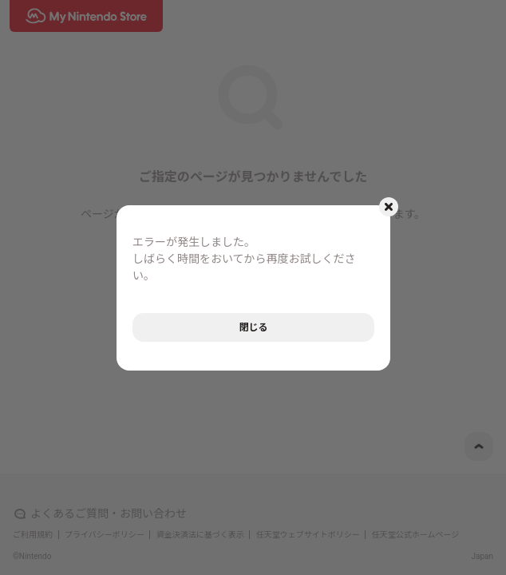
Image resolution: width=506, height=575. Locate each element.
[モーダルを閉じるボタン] (388, 206)
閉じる (253, 327)
